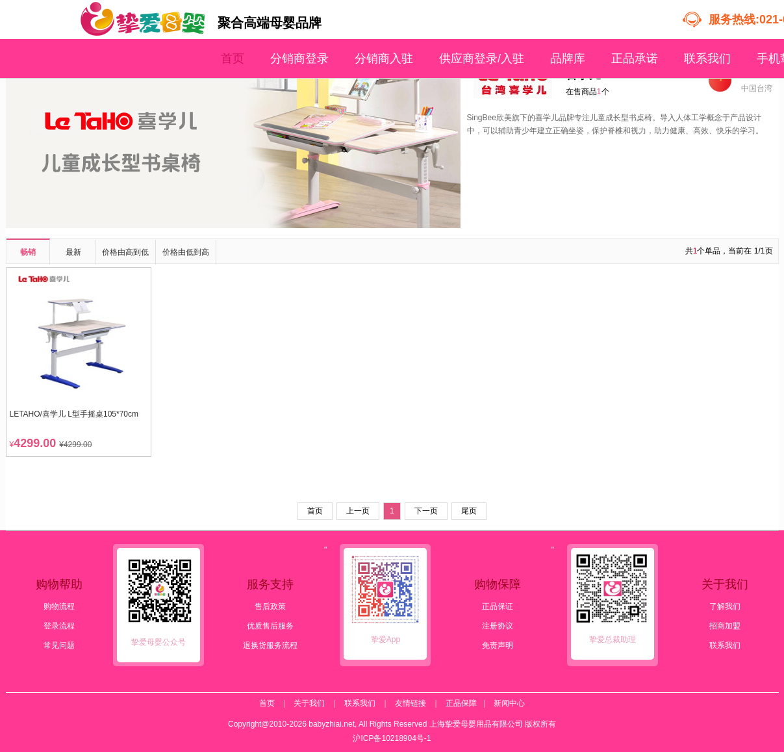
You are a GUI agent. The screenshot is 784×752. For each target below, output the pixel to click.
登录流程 (59, 625)
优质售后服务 (270, 625)
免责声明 (497, 645)
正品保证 (497, 606)
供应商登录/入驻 (481, 58)
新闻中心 (509, 703)
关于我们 (309, 703)
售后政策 (270, 606)
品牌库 (567, 58)
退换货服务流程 (270, 645)
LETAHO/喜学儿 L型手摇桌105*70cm (74, 414)
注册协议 (497, 625)
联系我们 (707, 58)
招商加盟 (724, 625)
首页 (232, 58)
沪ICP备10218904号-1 (392, 738)
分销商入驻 (384, 58)
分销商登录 (299, 58)
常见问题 (59, 645)
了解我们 (724, 606)
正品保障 (461, 703)
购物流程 (59, 606)
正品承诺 (634, 58)
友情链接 (410, 703)
